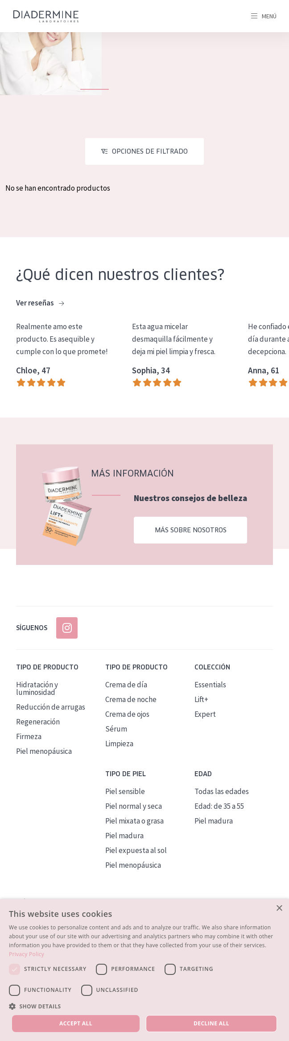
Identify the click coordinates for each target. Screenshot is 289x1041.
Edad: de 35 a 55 (219, 806)
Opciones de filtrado (150, 151)
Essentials (210, 685)
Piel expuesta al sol (136, 850)
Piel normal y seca (133, 806)
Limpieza (119, 743)
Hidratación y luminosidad (37, 688)
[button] (144, 1006)
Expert (205, 714)
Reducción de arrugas (50, 707)
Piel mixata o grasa (134, 821)
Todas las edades (221, 791)
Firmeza (28, 736)
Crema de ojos (127, 714)
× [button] (279, 908)
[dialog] (144, 970)
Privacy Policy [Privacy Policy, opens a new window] (26, 954)
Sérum (116, 729)
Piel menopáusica (44, 751)
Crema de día (126, 685)
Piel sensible (125, 791)
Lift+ (201, 699)
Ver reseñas (40, 303)
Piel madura (124, 835)
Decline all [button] (211, 1023)
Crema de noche (131, 699)
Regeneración (38, 722)
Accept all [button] (75, 1023)
